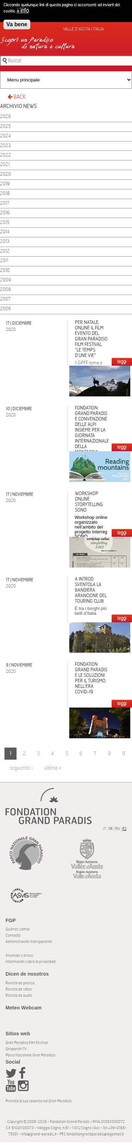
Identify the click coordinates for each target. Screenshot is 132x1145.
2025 (5, 126)
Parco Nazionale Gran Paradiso (30, 1055)
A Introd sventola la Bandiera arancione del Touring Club (90, 590)
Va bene (17, 23)
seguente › (21, 768)
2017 (4, 203)
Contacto (13, 935)
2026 (5, 117)
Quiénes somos (18, 929)
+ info (23, 9)
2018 (5, 193)
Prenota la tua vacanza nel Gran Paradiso (38, 1101)
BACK (17, 97)
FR (111, 829)
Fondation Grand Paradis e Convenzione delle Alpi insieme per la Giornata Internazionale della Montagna (92, 430)
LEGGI (121, 361)
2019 (5, 184)
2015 (4, 222)
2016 (5, 213)
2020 (5, 174)
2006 (5, 309)
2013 (4, 241)
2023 (5, 146)
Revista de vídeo (19, 989)
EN (117, 829)
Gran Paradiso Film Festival (27, 1043)
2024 (5, 136)
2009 (5, 280)
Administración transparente (29, 942)
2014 (4, 232)
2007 (5, 299)
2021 (5, 164)
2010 (5, 270)
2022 (5, 155)
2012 (5, 251)
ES (124, 829)
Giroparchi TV (16, 1049)
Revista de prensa (20, 983)
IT (104, 829)
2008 (5, 289)
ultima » (52, 768)
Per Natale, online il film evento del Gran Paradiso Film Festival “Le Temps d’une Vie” (91, 339)
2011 (4, 261)
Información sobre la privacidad (30, 962)
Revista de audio (19, 995)
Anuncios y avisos (19, 955)
